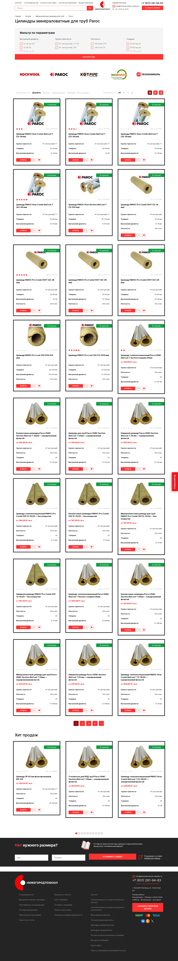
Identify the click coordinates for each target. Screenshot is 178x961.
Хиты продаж (83, 93)
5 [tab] (88, 836)
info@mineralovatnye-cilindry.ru (127, 6)
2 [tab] (79, 836)
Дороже (46, 93)
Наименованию (58, 93)
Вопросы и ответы (62, 896)
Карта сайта (96, 944)
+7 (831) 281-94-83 (152, 3)
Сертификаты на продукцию (31, 906)
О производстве (31, 3)
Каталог (18, 3)
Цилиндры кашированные (101, 929)
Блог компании (61, 901)
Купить (25, 160)
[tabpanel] (37, 778)
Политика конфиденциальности (68, 916)
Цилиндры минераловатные (102, 924)
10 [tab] (102, 836)
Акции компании (84, 3)
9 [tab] (99, 836)
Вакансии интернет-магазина (31, 901)
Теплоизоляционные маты (101, 919)
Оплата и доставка (48, 3)
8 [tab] (96, 836)
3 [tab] (82, 836)
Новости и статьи (26, 921)
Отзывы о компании (63, 906)
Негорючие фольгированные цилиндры (106, 934)
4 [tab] (85, 836)
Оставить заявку (152, 8)
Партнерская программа (29, 916)
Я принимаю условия (146, 859)
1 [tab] (76, 836)
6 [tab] (90, 836)
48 (124, 93)
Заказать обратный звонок (148, 909)
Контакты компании (66, 3)
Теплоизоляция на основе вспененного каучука (110, 901)
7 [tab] (93, 836)
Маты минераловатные (100, 914)
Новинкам (71, 93)
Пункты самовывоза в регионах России (108, 949)
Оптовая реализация (28, 911)
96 (132, 93)
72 (128, 93)
